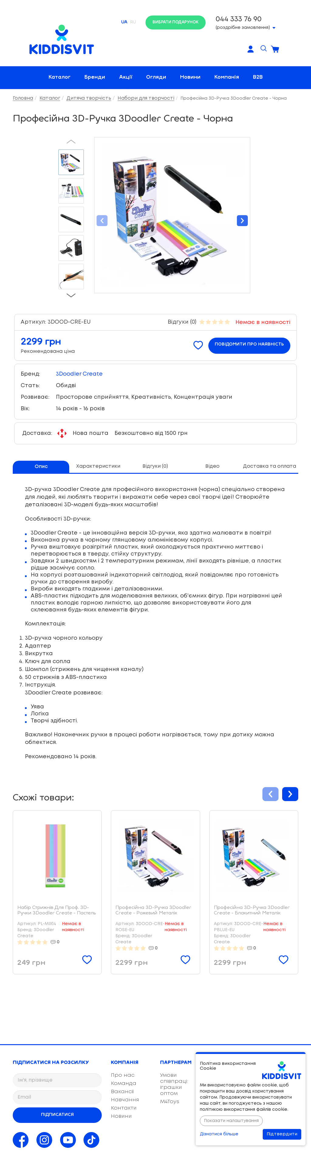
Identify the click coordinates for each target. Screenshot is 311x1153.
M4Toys (169, 1102)
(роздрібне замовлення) (245, 21)
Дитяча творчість (89, 98)
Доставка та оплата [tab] (269, 466)
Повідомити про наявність (249, 344)
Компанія (226, 77)
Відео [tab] (212, 466)
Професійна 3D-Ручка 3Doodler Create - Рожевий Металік (153, 910)
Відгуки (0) (182, 322)
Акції (125, 77)
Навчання (125, 1100)
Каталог (59, 77)
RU (133, 22)
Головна (23, 98)
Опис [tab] (41, 466)
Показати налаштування (231, 1121)
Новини (190, 77)
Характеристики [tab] (98, 466)
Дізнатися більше (219, 1134)
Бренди (94, 77)
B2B (258, 77)
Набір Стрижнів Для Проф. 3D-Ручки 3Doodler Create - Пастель (56, 910)
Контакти (124, 1108)
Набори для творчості (146, 98)
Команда (123, 1083)
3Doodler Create (79, 374)
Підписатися (57, 1114)
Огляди (156, 77)
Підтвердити (282, 1134)
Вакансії (122, 1091)
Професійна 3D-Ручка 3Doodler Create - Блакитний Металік (252, 910)
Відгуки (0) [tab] (155, 466)
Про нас (123, 1075)
